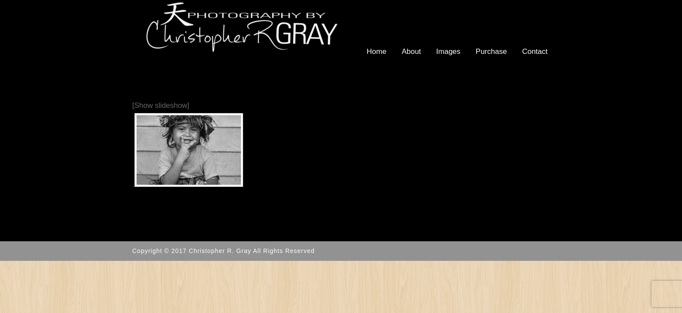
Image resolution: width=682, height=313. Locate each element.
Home (376, 51)
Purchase (491, 51)
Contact (535, 51)
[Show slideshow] (160, 105)
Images (448, 51)
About (411, 51)
